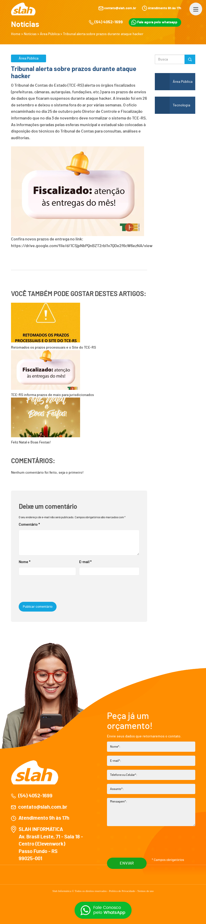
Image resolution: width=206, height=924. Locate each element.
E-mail (85, 562)
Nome (24, 562)
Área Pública (50, 34)
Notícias (30, 34)
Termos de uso (145, 890)
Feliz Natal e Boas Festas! (45, 421)
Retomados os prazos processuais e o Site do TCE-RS (53, 326)
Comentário (29, 524)
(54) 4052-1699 (108, 22)
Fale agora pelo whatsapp (154, 22)
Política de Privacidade (122, 890)
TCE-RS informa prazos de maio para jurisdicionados (52, 373)
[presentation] (53, 589)
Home (15, 34)
